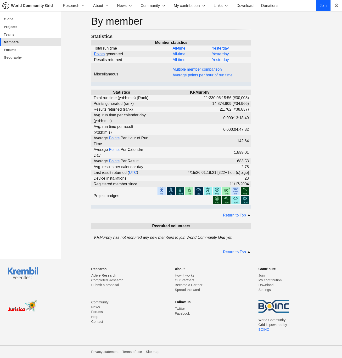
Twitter (180, 309)
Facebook (182, 313)
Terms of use (132, 352)
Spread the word (187, 290)
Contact (97, 322)
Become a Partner (188, 285)
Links (221, 6)
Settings (264, 290)
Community (153, 6)
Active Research (103, 275)
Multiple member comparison (197, 69)
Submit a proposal (105, 285)
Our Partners (185, 280)
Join (261, 275)
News (124, 6)
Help (94, 317)
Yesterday (220, 48)
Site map (152, 352)
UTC (133, 172)
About (101, 6)
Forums (97, 312)
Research (74, 6)
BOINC (263, 329)
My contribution (190, 6)
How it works (184, 275)
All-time (179, 48)
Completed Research (107, 280)
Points (99, 54)
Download (266, 285)
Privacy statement (104, 352)
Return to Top (237, 215)
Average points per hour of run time (203, 75)
